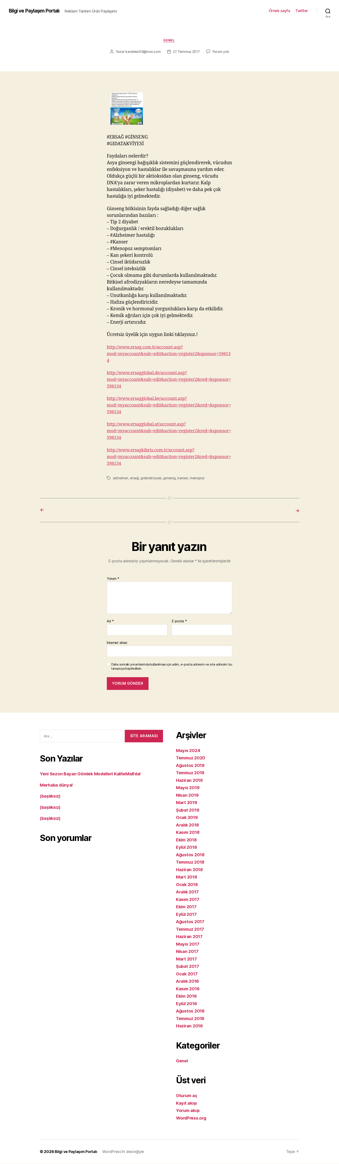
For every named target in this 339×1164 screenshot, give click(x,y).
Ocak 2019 (187, 817)
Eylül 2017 (187, 914)
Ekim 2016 (187, 996)
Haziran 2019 (190, 780)
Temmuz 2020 (191, 758)
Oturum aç (187, 1095)
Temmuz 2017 (191, 929)
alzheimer (120, 478)
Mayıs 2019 (188, 787)
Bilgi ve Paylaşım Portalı (36, 10)
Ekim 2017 (187, 907)
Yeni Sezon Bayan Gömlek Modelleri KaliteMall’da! (93, 774)
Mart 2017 (187, 959)
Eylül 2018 (187, 847)
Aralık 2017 (188, 892)
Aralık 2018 (188, 825)
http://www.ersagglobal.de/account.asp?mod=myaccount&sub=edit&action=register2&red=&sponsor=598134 (168, 380)
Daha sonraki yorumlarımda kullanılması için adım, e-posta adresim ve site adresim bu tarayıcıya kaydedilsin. (171, 667)
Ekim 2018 (187, 839)
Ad (110, 621)
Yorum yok (221, 52)
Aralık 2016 (188, 981)
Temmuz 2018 (191, 862)
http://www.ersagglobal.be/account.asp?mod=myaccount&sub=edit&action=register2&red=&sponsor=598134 (168, 405)
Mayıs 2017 (188, 944)
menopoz (197, 478)
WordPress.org (192, 1118)
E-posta (179, 621)
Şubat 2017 (188, 966)
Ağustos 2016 (191, 1011)
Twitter (301, 10)
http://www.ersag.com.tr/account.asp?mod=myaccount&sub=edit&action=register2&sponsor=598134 (169, 354)
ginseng (169, 478)
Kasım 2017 (188, 899)
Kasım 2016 (188, 988)
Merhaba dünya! (57, 785)
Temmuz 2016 (191, 1018)
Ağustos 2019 (191, 765)
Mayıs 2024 (188, 750)
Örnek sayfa (279, 10)
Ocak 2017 (187, 973)
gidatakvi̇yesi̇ (151, 478)
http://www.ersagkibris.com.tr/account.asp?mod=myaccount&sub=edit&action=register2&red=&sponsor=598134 (168, 457)
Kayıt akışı (187, 1103)
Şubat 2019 (188, 810)
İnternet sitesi (117, 642)
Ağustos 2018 (191, 854)
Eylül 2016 (187, 1003)
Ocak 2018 (187, 884)
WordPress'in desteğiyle (125, 1152)
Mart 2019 (187, 802)
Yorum (113, 579)
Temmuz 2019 (191, 773)
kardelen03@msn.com (142, 52)
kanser (183, 478)
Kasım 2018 (188, 832)
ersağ (134, 478)
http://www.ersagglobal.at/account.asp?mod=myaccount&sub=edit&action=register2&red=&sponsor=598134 (168, 431)
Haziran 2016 (190, 1026)
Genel (169, 41)
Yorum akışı (188, 1110)
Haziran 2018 (190, 869)
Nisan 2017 (188, 951)
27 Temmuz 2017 (187, 52)
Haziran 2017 (190, 936)
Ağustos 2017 (191, 921)
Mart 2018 (187, 877)
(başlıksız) (51, 796)
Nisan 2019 (188, 795)
